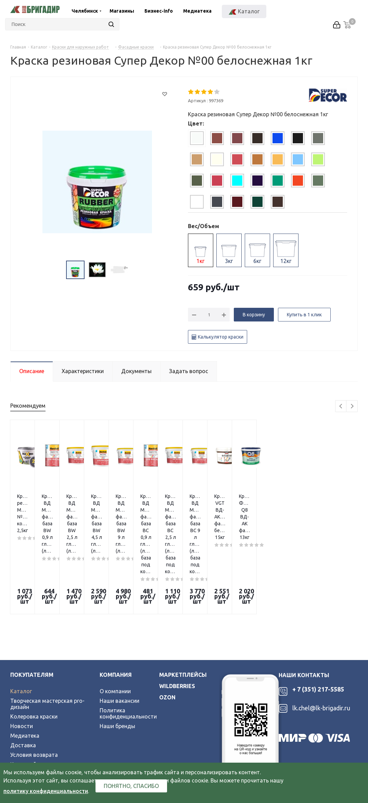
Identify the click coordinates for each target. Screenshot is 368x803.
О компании (115, 612)
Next (352, 406)
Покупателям (31, 596)
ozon (167, 619)
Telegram (36, 727)
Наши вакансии (119, 622)
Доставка (23, 666)
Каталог (21, 612)
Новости (21, 647)
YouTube (53, 727)
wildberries (177, 607)
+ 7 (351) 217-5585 (318, 610)
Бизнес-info (158, 11)
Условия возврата (34, 676)
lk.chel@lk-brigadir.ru (321, 629)
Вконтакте (18, 727)
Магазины (122, 11)
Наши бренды (117, 647)
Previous (341, 406)
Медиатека (197, 11)
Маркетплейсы (183, 596)
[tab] (197, 138)
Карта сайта (26, 686)
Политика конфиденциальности (128, 635)
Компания (116, 596)
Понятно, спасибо (131, 786)
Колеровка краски (34, 638)
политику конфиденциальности (45, 791)
